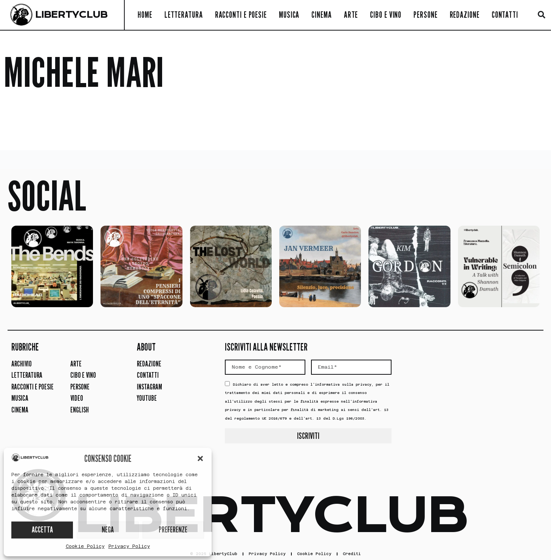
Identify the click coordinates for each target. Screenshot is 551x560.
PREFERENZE (173, 529)
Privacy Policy (129, 546)
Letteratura (183, 14)
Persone (425, 14)
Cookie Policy (85, 546)
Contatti (505, 14)
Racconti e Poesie (241, 14)
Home (145, 14)
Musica (289, 14)
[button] (200, 458)
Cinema (321, 14)
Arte (351, 14)
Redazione (465, 14)
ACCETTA (42, 529)
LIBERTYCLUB (71, 14)
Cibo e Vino (385, 14)
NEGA (108, 529)
